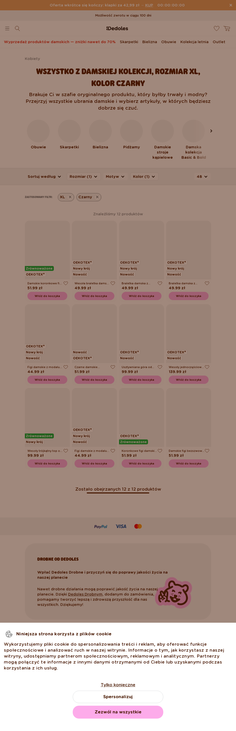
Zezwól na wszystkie (118, 712)
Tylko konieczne (118, 684)
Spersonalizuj (118, 696)
